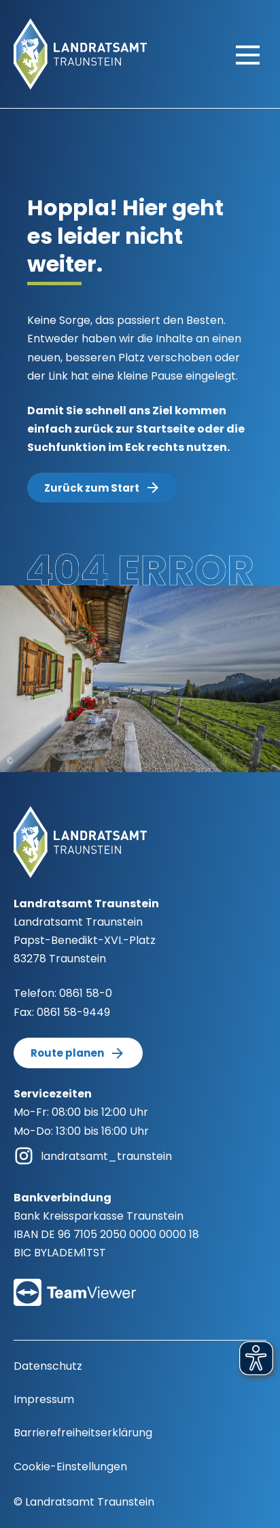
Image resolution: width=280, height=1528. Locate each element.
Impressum (44, 1399)
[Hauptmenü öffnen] (247, 54)
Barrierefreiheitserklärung (83, 1432)
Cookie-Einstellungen (70, 1466)
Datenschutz (48, 1366)
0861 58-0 (85, 993)
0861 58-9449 (73, 1012)
